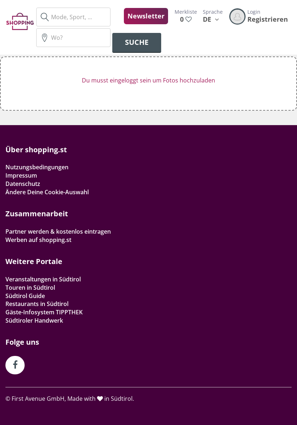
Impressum (21, 175)
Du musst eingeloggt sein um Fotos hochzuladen (148, 80)
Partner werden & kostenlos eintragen (58, 231)
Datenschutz (22, 184)
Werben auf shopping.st (38, 240)
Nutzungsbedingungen (36, 167)
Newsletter (145, 16)
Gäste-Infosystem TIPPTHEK (44, 312)
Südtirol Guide (25, 296)
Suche (136, 42)
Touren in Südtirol (30, 288)
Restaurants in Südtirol (36, 304)
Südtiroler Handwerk (34, 320)
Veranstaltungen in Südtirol (43, 279)
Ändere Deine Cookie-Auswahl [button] (47, 192)
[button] (148, 83)
